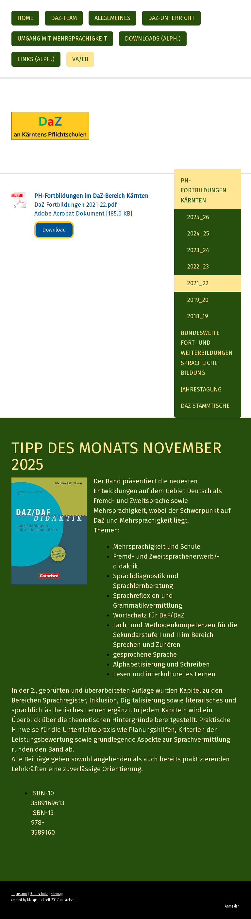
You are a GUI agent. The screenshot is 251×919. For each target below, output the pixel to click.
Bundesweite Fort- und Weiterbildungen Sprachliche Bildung (207, 352)
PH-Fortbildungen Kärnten (203, 190)
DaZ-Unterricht (171, 18)
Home (25, 18)
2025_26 (198, 217)
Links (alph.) (36, 59)
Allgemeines (112, 18)
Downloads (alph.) (153, 38)
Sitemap (56, 893)
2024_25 (198, 233)
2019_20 (198, 299)
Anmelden (232, 906)
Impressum (19, 893)
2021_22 (198, 283)
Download (54, 230)
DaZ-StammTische (205, 405)
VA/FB (80, 59)
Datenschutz (39, 893)
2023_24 (198, 250)
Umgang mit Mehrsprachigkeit (62, 38)
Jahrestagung (201, 389)
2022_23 (198, 266)
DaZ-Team (64, 18)
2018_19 (197, 316)
